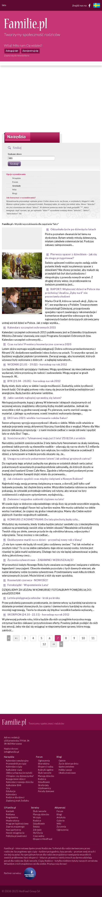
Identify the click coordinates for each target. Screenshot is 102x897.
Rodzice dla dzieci (15, 797)
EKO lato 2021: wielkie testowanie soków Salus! (37, 418)
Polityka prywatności (16, 836)
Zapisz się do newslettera (16, 55)
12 (44, 644)
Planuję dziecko (46, 776)
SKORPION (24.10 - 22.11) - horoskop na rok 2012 (38, 614)
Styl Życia (38, 832)
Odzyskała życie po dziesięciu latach (73, 229)
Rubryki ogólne (45, 769)
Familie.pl (7, 224)
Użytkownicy (44, 788)
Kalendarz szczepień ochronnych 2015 (31, 327)
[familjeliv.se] (96, 5)
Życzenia (61, 826)
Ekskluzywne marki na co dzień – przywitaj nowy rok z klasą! (44, 539)
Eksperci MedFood (42, 839)
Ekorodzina (43, 763)
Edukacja (10, 791)
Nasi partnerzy (13, 829)
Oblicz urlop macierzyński (19, 772)
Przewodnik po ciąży (16, 763)
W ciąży (37, 817)
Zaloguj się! (12, 50)
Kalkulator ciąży (14, 769)
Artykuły (16, 186)
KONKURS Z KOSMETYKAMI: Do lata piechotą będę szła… (43, 519)
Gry (8, 788)
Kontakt (10, 811)
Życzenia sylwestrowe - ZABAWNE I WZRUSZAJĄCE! (40, 560)
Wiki (14, 189)
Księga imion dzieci (15, 779)
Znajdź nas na (82, 5)
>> (61, 644)
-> (53, 644)
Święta (36, 826)
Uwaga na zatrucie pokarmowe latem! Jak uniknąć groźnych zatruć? (49, 458)
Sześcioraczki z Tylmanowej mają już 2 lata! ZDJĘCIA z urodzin (46, 438)
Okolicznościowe (67, 772)
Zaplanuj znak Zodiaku (17, 800)
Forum (15, 182)
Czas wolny (38, 836)
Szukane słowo (15, 154)
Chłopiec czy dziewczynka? (20, 776)
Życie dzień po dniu (68, 763)
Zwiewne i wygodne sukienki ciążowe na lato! (35, 499)
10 (83, 638)
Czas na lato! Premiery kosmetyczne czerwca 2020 (39, 344)
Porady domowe (46, 791)
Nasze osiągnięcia (15, 832)
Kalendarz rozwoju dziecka (19, 782)
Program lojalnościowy (17, 823)
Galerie (61, 820)
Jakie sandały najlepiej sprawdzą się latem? (34, 397)
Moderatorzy (12, 820)
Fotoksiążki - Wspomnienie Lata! (27, 585)
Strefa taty (43, 785)
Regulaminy (12, 817)
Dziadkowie (44, 782)
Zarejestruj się (30, 50)
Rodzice (42, 779)
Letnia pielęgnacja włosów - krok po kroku (33, 598)
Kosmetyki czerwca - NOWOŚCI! (27, 580)
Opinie (62, 760)
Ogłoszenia (44, 760)
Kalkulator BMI (13, 785)
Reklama (10, 814)
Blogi (14, 193)
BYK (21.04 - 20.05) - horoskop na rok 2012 (34, 381)
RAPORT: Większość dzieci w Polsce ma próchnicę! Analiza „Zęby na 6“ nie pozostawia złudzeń (72, 292)
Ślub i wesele (44, 772)
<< (8, 638)
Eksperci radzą (45, 766)
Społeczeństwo (66, 766)
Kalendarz (11, 794)
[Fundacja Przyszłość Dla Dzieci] (29, 873)
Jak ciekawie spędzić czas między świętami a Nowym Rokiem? (45, 478)
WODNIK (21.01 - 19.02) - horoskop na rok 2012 (37, 364)
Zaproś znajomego (15, 826)
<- (16, 638)
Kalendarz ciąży (14, 766)
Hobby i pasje (65, 769)
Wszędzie (16, 178)
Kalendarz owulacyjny (17, 760)
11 (93, 638)
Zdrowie (37, 829)
